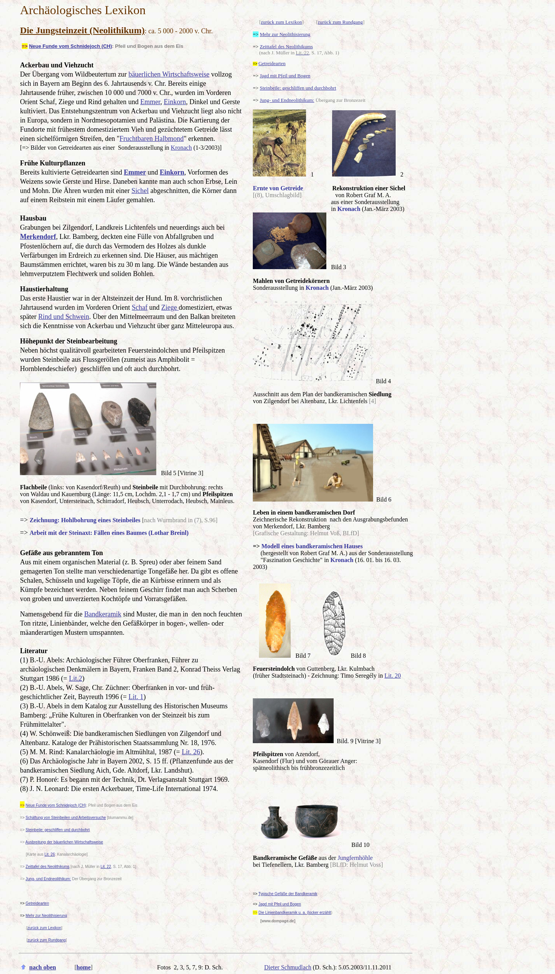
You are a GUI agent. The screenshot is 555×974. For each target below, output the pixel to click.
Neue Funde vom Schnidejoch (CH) (70, 46)
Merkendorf (38, 236)
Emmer (150, 102)
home (83, 967)
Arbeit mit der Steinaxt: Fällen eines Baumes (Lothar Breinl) (108, 532)
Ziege (169, 307)
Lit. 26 (191, 752)
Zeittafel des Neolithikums (286, 46)
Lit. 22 (105, 867)
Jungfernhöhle (355, 858)
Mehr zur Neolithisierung (285, 34)
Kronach (181, 147)
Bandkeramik (102, 614)
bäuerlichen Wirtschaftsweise (168, 74)
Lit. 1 (135, 697)
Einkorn (175, 102)
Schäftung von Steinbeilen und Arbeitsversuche (66, 817)
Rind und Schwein (63, 316)
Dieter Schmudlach (287, 967)
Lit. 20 (393, 675)
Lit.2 (75, 678)
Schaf (139, 307)
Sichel (140, 190)
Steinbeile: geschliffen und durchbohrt (58, 830)
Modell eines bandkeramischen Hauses (311, 546)
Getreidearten (37, 903)
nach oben (42, 967)
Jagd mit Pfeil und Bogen (285, 75)
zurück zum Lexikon (281, 22)
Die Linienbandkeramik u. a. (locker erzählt (295, 912)
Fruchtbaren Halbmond (151, 138)
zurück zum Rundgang (340, 22)
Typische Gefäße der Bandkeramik (288, 894)
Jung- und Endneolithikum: (48, 879)
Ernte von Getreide (278, 188)
